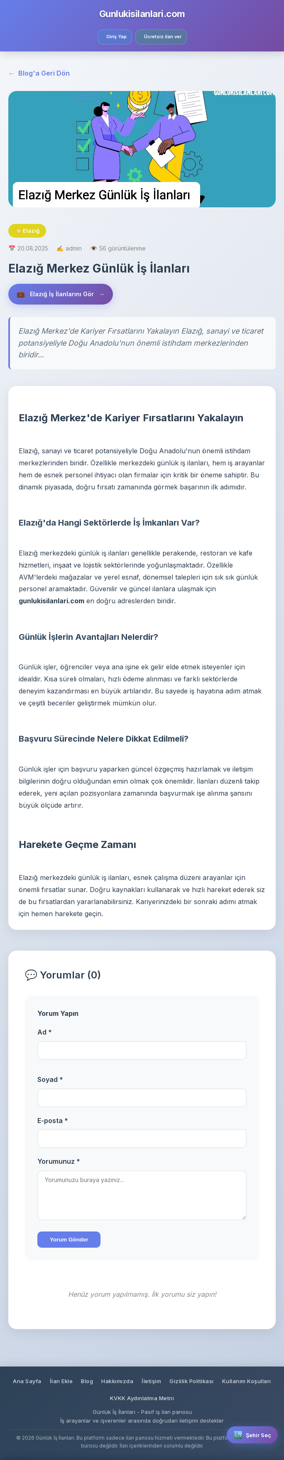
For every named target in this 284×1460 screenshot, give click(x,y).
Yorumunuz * (58, 1161)
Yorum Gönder (69, 1239)
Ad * (44, 1032)
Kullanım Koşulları (246, 1381)
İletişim (151, 1381)
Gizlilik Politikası (191, 1381)
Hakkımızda (117, 1381)
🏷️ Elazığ (27, 230)
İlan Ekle (61, 1381)
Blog (87, 1381)
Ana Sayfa (27, 1381)
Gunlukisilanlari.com (142, 13)
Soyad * (50, 1079)
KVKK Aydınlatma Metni (142, 1398)
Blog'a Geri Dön (39, 73)
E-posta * (52, 1120)
